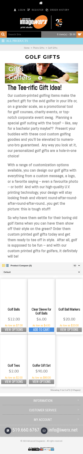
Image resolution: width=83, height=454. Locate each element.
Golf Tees (14, 365)
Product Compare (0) (21, 265)
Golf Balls (14, 309)
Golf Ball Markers (69, 309)
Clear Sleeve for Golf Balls (41, 311)
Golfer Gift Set (41, 365)
